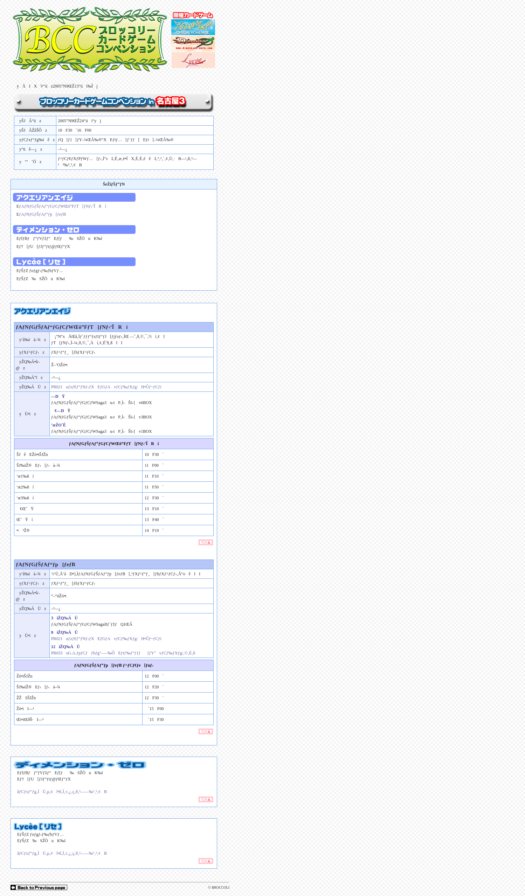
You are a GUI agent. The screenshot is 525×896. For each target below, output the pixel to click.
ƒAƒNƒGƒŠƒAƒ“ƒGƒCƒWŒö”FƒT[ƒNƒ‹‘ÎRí (62, 206)
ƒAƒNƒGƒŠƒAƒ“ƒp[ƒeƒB (42, 214)
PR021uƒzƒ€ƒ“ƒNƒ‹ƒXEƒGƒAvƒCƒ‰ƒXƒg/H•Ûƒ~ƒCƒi (106, 386)
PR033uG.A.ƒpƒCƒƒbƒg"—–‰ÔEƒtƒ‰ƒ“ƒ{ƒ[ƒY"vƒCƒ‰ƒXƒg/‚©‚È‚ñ (123, 653)
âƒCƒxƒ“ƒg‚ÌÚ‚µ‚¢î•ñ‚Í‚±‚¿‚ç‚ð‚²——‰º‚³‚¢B (60, 791)
